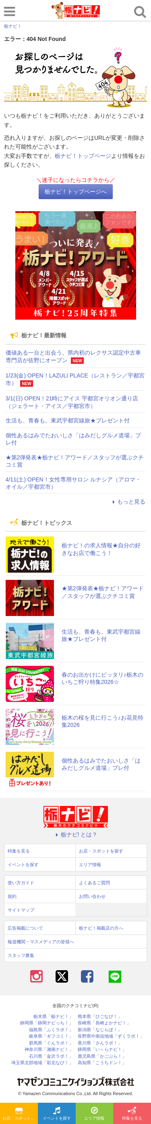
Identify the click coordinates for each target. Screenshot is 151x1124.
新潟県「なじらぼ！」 (100, 1030)
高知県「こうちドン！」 (102, 1063)
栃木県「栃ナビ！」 (53, 1016)
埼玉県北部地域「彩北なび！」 (42, 1063)
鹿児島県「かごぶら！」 (102, 1056)
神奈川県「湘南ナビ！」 (49, 1049)
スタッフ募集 (21, 955)
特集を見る (132, 1114)
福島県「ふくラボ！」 (51, 1030)
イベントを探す (57, 1114)
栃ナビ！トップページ (83, 156)
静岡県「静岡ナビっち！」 (46, 1023)
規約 (12, 896)
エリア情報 (94, 1114)
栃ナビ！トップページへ (76, 191)
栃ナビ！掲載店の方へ (101, 928)
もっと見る (127, 501)
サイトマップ (21, 910)
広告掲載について (25, 928)
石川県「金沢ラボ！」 (51, 1056)
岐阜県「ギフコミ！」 (51, 1036)
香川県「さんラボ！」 (100, 1043)
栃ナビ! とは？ (76, 834)
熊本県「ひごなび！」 (100, 1016)
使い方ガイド (21, 882)
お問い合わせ (92, 896)
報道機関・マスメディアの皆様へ (41, 941)
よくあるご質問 (94, 882)
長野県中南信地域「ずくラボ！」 (111, 1036)
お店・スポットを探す (20, 1114)
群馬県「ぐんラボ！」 (51, 1043)
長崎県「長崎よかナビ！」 (104, 1023)
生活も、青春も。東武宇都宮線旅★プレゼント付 (68, 420)
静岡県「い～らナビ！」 (102, 1049)
